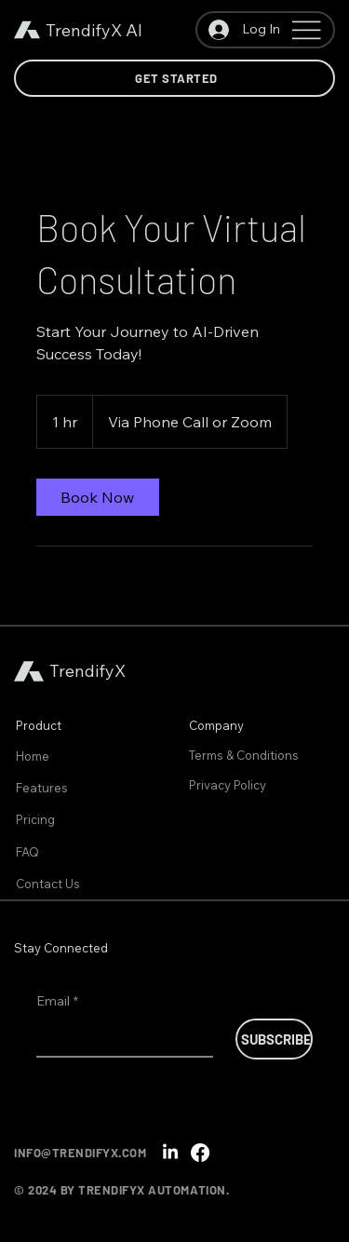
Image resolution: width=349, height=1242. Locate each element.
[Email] (119, 1037)
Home (32, 756)
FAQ (27, 851)
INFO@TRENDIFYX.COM (80, 1152)
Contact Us (48, 883)
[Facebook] (200, 1152)
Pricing (35, 819)
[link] (97, 497)
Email (57, 1001)
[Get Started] (174, 78)
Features (42, 787)
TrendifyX (84, 30)
